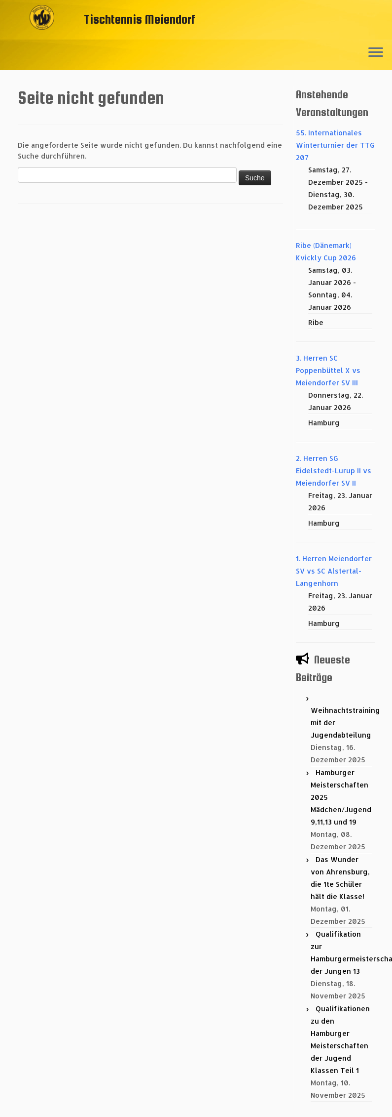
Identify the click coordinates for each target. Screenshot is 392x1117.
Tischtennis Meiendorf (139, 19)
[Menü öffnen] (375, 52)
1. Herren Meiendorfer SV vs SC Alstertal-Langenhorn (334, 570)
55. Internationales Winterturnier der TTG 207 (335, 145)
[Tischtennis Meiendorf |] (42, 32)
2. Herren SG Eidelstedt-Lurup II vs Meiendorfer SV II (333, 470)
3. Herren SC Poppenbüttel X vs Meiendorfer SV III (328, 370)
